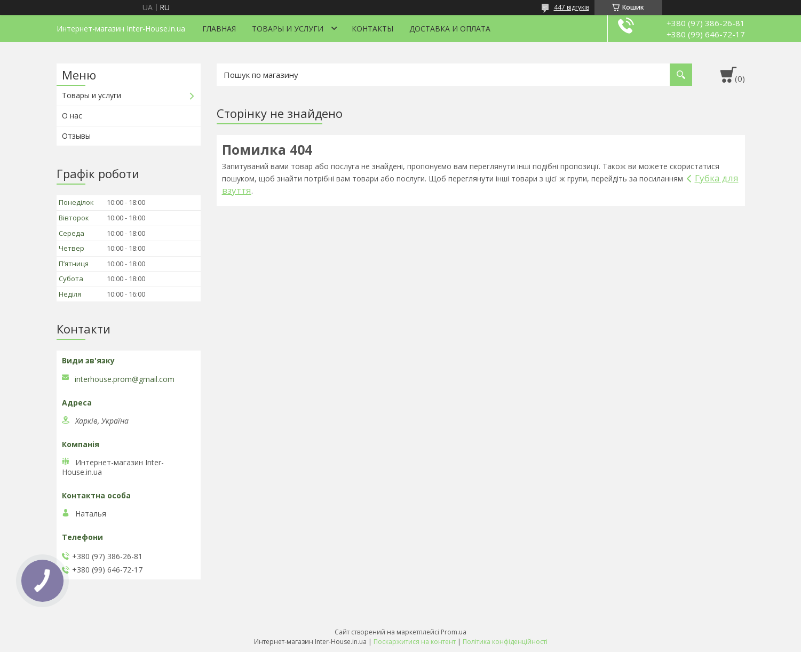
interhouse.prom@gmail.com (125, 379)
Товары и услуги (287, 28)
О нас (72, 115)
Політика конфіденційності (505, 641)
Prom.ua (453, 632)
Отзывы (76, 136)
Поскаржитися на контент (415, 641)
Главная (219, 28)
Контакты (372, 28)
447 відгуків (571, 7)
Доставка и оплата (449, 28)
